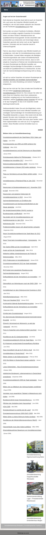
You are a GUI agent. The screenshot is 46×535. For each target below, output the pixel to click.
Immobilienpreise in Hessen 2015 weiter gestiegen (19, 167)
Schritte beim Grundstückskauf (13, 313)
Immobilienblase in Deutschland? (14, 353)
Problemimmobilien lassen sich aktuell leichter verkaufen (21, 227)
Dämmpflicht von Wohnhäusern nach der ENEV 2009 (20, 283)
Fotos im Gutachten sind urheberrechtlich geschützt (19, 330)
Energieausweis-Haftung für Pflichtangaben (17, 157)
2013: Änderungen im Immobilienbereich (16, 260)
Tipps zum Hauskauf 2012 (11, 300)
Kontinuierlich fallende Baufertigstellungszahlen (18, 303)
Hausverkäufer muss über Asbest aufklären (17, 427)
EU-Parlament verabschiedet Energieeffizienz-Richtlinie (21, 343)
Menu (6, 10)
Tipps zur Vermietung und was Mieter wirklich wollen (20, 174)
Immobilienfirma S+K (22, 27)
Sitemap (39, 529)
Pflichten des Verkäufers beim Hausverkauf (17, 403)
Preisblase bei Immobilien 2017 (13, 160)
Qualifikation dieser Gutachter (25, 99)
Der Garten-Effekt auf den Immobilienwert (16, 247)
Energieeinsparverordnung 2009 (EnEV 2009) (18, 413)
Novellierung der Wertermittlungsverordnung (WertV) (20, 420)
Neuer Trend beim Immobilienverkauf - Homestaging (20, 240)
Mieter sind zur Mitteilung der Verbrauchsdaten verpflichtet (22, 387)
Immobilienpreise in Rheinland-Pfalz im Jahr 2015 (19, 181)
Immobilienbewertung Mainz (28, 529)
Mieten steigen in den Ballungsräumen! (15, 357)
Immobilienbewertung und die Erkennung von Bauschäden (22, 150)
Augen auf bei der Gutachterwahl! (14, 250)
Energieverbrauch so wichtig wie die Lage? (17, 410)
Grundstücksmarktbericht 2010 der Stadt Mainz (18, 340)
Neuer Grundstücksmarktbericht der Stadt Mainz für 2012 (21, 234)
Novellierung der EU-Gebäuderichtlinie (15, 337)
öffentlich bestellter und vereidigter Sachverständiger (20, 80)
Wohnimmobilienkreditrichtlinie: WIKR (15, 164)
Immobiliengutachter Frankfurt (32, 525)
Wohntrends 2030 (9, 224)
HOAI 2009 (6, 407)
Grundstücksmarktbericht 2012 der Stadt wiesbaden (20, 263)
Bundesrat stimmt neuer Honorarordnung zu (17, 400)
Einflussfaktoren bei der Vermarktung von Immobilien (20, 277)
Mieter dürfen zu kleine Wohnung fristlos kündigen (19, 417)
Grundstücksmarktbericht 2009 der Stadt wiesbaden (20, 380)
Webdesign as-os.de (23, 533)
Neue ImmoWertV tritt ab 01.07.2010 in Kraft (17, 350)
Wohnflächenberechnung (11, 297)
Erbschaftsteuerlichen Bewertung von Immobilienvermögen (22, 430)
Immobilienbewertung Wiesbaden (14, 525)
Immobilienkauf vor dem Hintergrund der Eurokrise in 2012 (22, 290)
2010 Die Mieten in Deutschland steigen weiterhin (19, 360)
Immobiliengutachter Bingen (11, 529)
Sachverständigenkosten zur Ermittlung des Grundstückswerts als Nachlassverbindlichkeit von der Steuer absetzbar (20, 204)
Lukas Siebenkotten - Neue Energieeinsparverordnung (20, 367)
